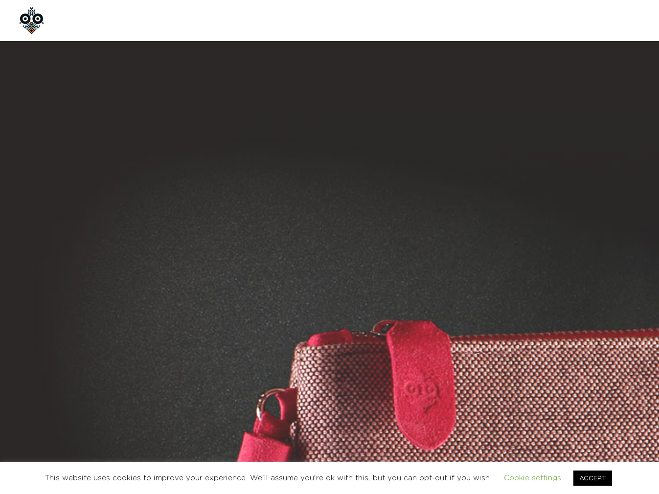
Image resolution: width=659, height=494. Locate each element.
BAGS (423, 311)
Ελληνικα (628, 397)
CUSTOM (222, 20)
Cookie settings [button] (532, 477)
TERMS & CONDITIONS (511, 397)
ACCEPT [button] (592, 477)
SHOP (175, 20)
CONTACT (278, 20)
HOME (83, 20)
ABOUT (129, 20)
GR (591, 20)
